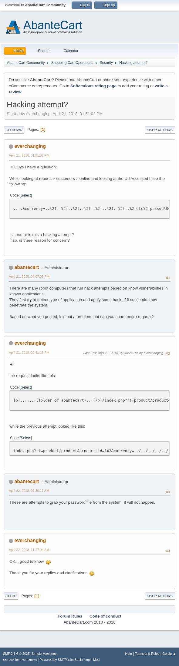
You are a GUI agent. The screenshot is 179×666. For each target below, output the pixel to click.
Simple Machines (44, 653)
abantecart (26, 267)
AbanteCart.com (78, 622)
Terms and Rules (147, 653)
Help (128, 653)
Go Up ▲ (169, 653)
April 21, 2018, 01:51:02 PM (29, 155)
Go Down (13, 130)
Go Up (10, 596)
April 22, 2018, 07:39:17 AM (29, 490)
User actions (160, 130)
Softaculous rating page (93, 86)
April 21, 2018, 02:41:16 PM (29, 352)
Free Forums (28, 659)
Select (26, 195)
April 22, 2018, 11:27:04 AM (29, 550)
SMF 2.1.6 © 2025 (16, 653)
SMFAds (8, 659)
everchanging (30, 146)
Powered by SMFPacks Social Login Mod (70, 659)
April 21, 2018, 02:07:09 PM (29, 276)
